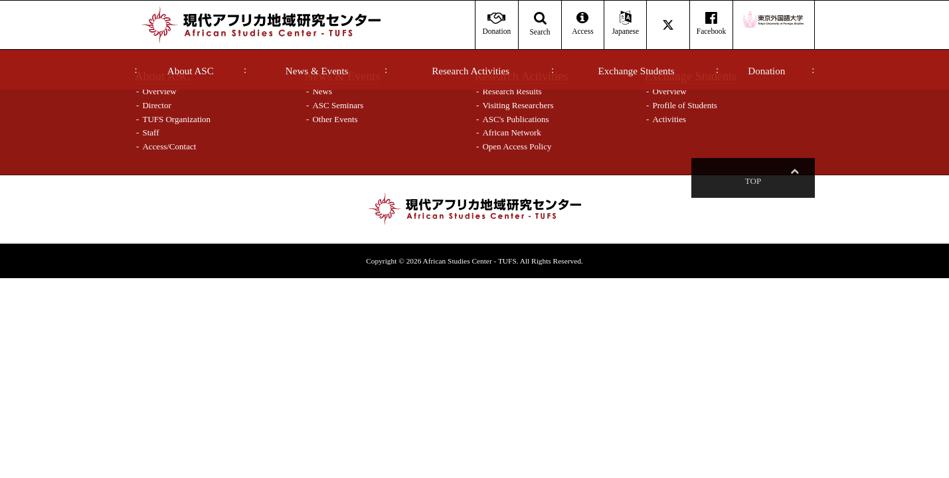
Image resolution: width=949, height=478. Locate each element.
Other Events (334, 119)
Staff (150, 132)
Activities (669, 119)
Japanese (625, 23)
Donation (766, 71)
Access (583, 23)
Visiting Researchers (517, 105)
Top (794, 181)
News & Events (317, 71)
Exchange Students (636, 71)
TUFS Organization (176, 119)
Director (156, 105)
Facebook (711, 23)
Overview (159, 91)
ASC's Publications (515, 119)
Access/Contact (169, 146)
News (322, 91)
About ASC (190, 71)
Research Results (511, 91)
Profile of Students (684, 105)
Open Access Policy (516, 146)
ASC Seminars (337, 105)
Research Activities (470, 71)
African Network (511, 132)
